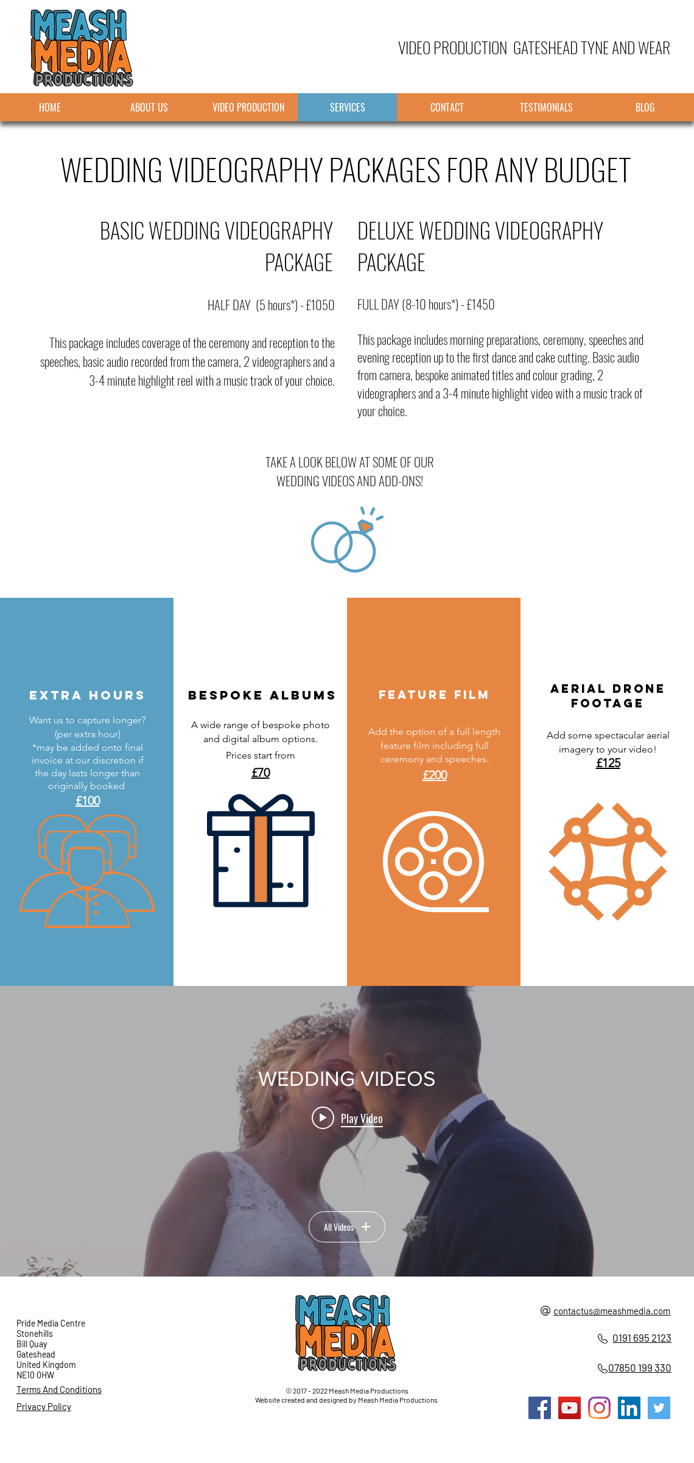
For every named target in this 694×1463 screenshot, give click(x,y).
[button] (261, 850)
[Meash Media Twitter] (659, 1408)
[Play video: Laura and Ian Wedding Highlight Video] (347, 1118)
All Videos (347, 1226)
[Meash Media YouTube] (569, 1408)
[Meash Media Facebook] (539, 1408)
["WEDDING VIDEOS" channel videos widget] (347, 1131)
